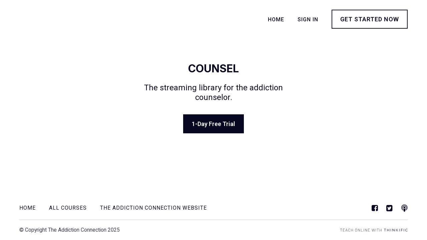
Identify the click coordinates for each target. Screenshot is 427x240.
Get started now (369, 19)
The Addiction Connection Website (153, 208)
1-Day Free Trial (213, 123)
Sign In (308, 19)
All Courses (68, 208)
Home (276, 19)
